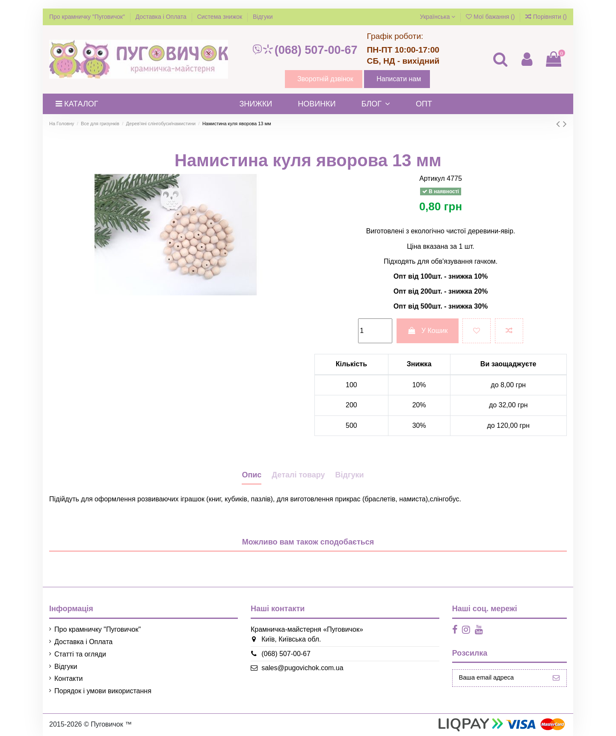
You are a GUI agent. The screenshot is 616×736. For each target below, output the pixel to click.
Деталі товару (298, 475)
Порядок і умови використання (102, 691)
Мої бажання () (491, 16)
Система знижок (220, 16)
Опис (251, 475)
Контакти (68, 678)
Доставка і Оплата (162, 16)
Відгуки (263, 16)
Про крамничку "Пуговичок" (88, 16)
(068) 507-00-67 (305, 50)
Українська (437, 16)
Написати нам (398, 78)
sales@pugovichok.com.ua (299, 667)
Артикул (432, 178)
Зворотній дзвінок (325, 78)
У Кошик (427, 330)
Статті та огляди (80, 654)
